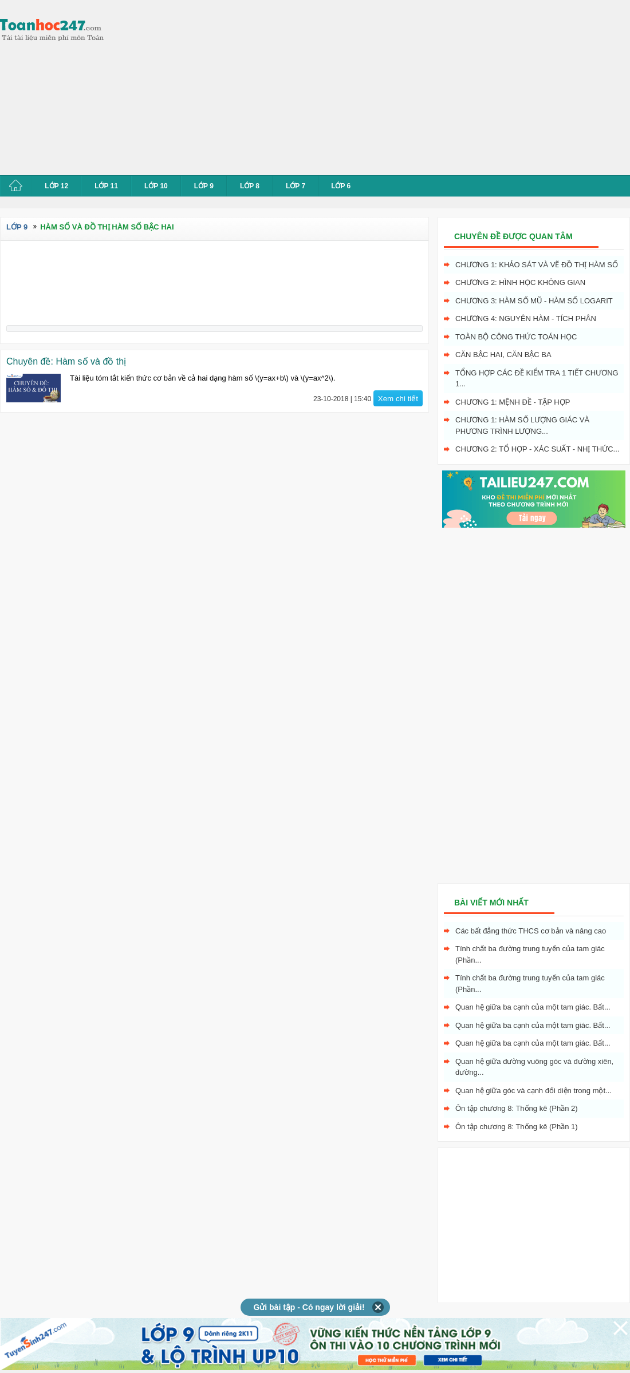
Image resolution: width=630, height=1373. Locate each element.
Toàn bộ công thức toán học (516, 337)
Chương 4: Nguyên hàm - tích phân (525, 318)
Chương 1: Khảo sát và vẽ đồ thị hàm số (536, 264)
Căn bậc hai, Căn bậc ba (503, 354)
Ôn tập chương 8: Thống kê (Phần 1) (516, 1126)
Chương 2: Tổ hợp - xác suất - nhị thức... (537, 449)
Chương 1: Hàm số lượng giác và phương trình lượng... (522, 426)
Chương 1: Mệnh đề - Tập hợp (512, 402)
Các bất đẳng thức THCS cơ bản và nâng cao (530, 931)
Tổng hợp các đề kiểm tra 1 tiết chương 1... (537, 379)
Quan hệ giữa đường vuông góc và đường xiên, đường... (534, 1067)
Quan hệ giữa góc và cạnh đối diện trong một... (533, 1090)
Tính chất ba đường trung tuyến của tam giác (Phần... (530, 954)
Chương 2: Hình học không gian (520, 282)
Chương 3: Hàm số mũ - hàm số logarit (534, 300)
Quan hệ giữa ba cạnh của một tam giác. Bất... (533, 1007)
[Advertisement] (275, 86)
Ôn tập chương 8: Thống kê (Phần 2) (516, 1108)
